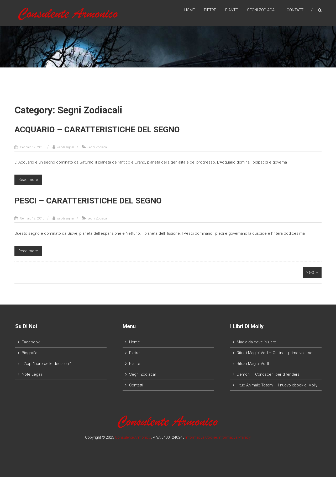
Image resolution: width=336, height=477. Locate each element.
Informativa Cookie (201, 436)
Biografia (29, 352)
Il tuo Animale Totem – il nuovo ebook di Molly (277, 384)
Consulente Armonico (133, 436)
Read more (28, 179)
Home (189, 10)
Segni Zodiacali (262, 10)
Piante (231, 10)
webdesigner (65, 147)
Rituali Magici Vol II (253, 362)
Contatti (295, 10)
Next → (312, 271)
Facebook (31, 341)
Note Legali (32, 373)
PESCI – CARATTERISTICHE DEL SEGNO (84, 200)
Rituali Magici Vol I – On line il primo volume (274, 352)
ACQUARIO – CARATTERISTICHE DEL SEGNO (93, 129)
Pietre (210, 10)
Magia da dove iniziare (256, 341)
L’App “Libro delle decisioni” (46, 362)
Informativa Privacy (234, 436)
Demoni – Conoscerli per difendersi (268, 373)
